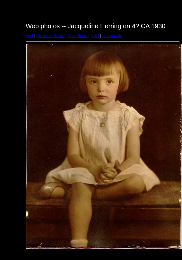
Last (95, 35)
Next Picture (77, 35)
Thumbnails (112, 35)
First (29, 35)
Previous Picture (50, 35)
